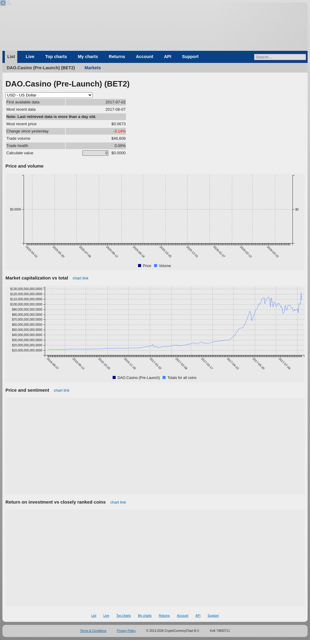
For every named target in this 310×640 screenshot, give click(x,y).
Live (30, 56)
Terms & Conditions (93, 630)
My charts (88, 56)
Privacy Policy (126, 630)
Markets (92, 67)
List (11, 56)
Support (190, 56)
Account (144, 56)
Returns (117, 56)
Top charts (56, 56)
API (167, 56)
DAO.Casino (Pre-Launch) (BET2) (41, 67)
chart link (80, 278)
